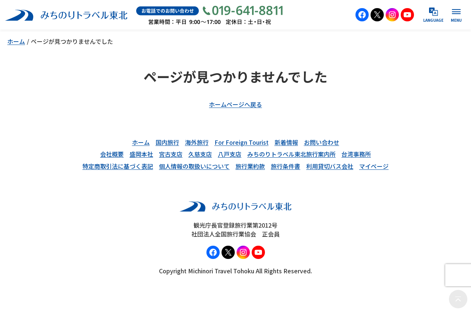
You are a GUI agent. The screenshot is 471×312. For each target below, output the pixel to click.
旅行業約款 (250, 166)
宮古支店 (171, 154)
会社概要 (112, 154)
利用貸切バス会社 (329, 166)
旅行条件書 (285, 166)
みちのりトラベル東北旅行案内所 (291, 154)
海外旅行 (197, 142)
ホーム (16, 41)
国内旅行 (167, 142)
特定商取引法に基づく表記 (117, 166)
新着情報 (286, 142)
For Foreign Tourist (242, 142)
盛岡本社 (141, 154)
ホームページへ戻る (235, 104)
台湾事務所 (356, 154)
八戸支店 (229, 154)
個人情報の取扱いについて (194, 166)
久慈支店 (200, 154)
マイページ (374, 166)
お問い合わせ (321, 142)
